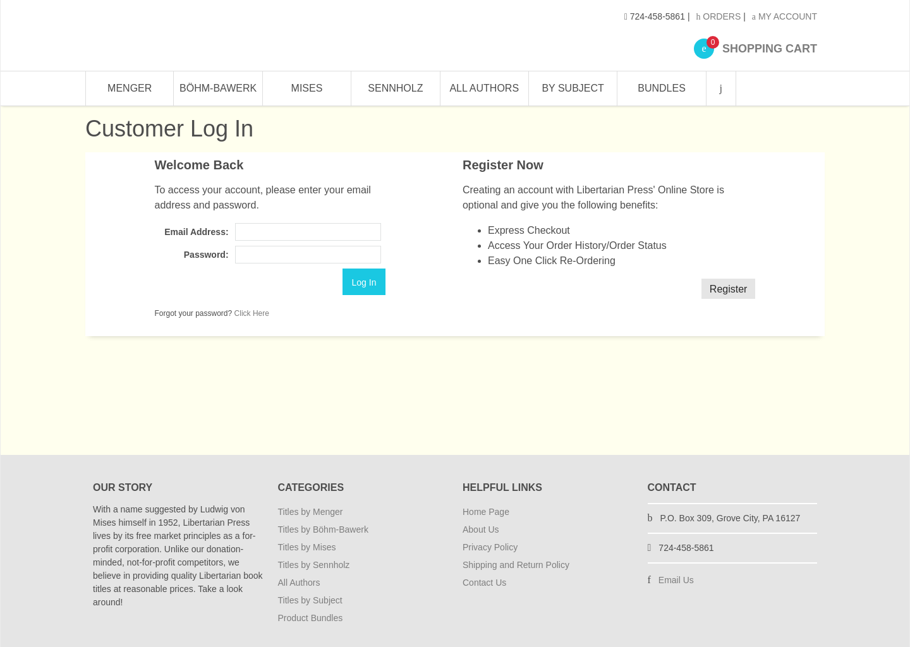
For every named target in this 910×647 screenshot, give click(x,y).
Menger (129, 88)
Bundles (662, 88)
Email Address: (196, 232)
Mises (307, 88)
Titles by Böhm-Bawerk (323, 529)
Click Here (251, 313)
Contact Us (484, 582)
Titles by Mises (307, 547)
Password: (206, 255)
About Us (481, 529)
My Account (784, 16)
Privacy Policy (490, 547)
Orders (718, 16)
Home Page (486, 512)
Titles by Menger (310, 512)
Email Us (676, 580)
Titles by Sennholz (314, 565)
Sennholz (395, 88)
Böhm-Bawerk (218, 88)
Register (729, 289)
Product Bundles (310, 618)
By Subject (573, 88)
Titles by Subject (310, 600)
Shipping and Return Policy (516, 565)
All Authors (484, 88)
